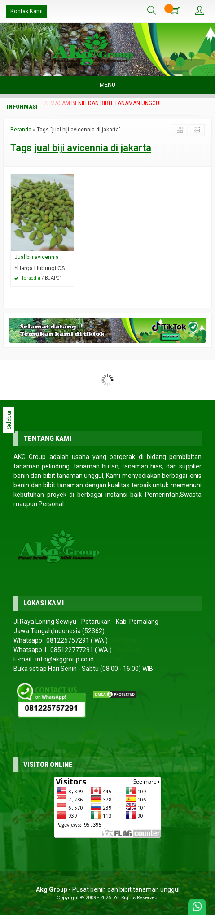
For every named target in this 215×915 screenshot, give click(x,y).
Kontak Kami (26, 11)
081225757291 (67, 640)
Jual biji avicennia (36, 257)
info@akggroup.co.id (64, 659)
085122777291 (71, 649)
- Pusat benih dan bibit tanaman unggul (108, 889)
